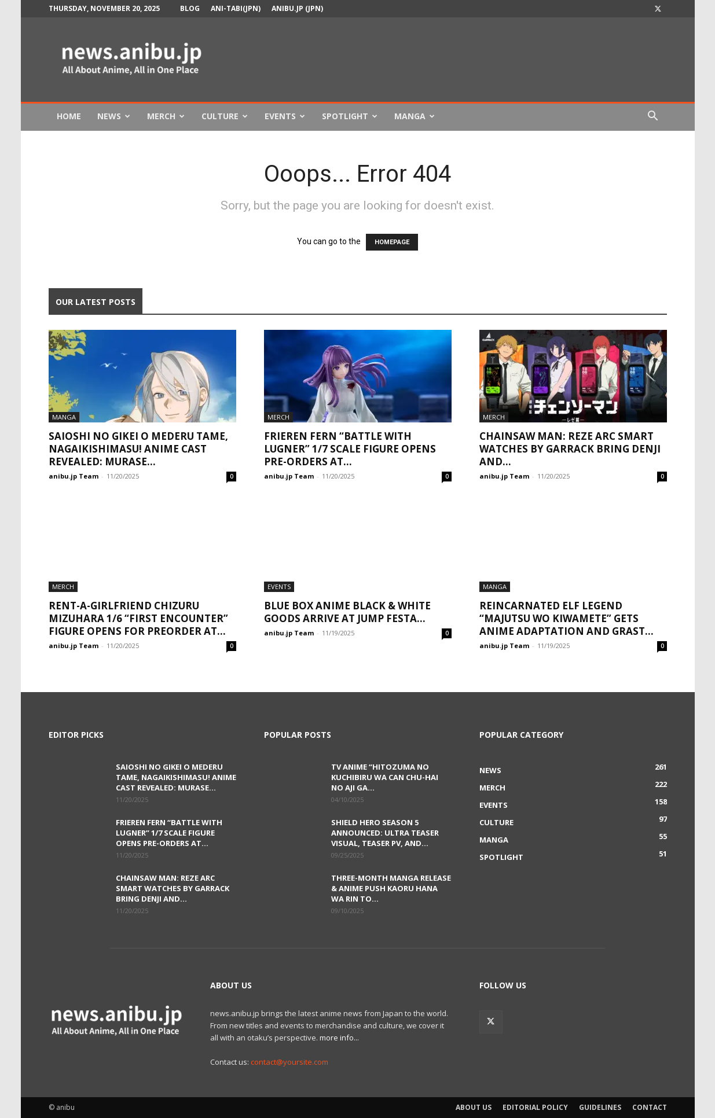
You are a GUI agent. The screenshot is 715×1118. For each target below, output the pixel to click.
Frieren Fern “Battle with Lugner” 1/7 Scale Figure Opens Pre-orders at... (350, 448)
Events (285, 116)
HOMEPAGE (392, 242)
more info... (339, 1037)
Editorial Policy (535, 1107)
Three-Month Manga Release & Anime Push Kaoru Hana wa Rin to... (391, 888)
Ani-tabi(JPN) (236, 8)
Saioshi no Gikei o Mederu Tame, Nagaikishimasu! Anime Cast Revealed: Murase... (138, 448)
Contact (649, 1107)
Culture (224, 116)
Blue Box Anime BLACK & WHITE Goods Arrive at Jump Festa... (347, 612)
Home (69, 116)
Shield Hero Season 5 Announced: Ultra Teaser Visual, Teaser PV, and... (385, 832)
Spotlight (349, 116)
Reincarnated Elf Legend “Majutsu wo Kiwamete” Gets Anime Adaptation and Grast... (566, 618)
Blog (190, 8)
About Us (474, 1107)
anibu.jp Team (73, 476)
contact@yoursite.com (289, 1062)
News (113, 116)
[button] (653, 117)
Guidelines (600, 1107)
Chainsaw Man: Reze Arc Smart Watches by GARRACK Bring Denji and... (570, 448)
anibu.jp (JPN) (297, 8)
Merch (166, 116)
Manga (414, 116)
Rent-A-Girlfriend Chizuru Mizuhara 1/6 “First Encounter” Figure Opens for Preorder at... (138, 618)
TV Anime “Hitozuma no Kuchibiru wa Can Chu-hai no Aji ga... (384, 777)
